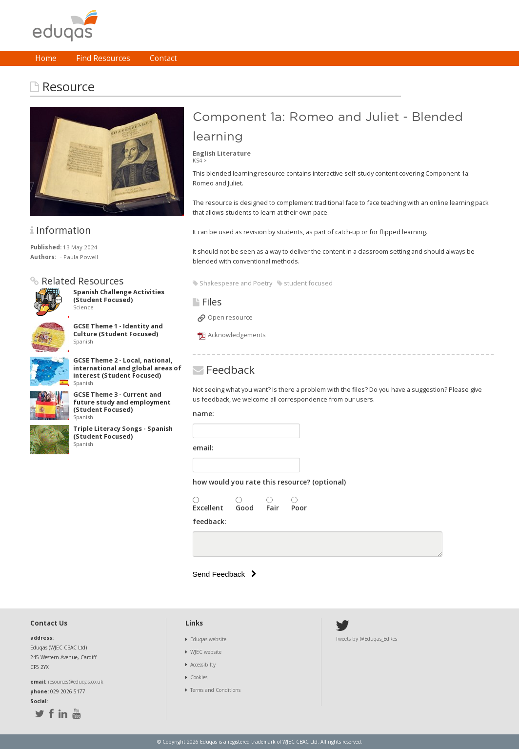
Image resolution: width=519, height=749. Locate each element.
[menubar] (106, 58)
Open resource (230, 317)
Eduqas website (208, 639)
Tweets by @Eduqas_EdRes (366, 638)
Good (245, 507)
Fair (272, 507)
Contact (163, 58)
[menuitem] (45, 58)
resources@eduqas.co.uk (75, 681)
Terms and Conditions (215, 690)
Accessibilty (203, 664)
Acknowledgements (237, 334)
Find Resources (103, 58)
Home (46, 58)
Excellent (208, 507)
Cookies (198, 677)
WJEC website (205, 651)
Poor (299, 507)
